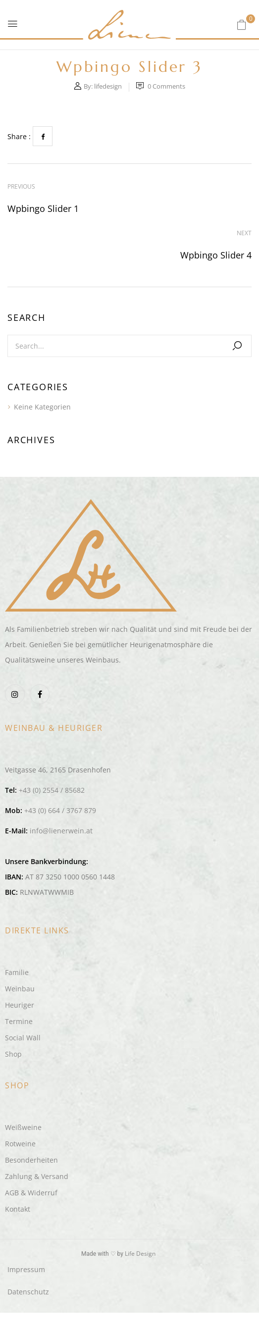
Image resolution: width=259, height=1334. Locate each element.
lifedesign (108, 86)
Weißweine (23, 1127)
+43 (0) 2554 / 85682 (52, 790)
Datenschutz (28, 1291)
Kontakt (17, 1209)
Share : (19, 136)
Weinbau (20, 988)
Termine (19, 1021)
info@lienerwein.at (61, 830)
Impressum (26, 1269)
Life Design (140, 1253)
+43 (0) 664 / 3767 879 (60, 810)
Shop (13, 1054)
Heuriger (19, 1005)
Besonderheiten (31, 1160)
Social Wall (23, 1037)
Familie (17, 972)
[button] (242, 24)
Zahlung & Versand (36, 1176)
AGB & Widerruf (31, 1192)
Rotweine (20, 1143)
